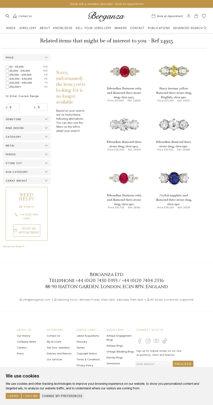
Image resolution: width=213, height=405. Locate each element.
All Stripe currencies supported (172, 299)
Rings (11, 28)
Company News (26, 341)
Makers (121, 28)
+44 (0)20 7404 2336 (143, 281)
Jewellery (27, 28)
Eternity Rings (114, 357)
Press (20, 353)
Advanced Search (13, 246)
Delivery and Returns (59, 353)
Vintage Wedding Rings (120, 351)
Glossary (82, 341)
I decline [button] (30, 396)
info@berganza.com (36, 299)
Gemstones (113, 363)
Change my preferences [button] (62, 396)
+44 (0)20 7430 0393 (97, 281)
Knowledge (63, 28)
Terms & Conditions (88, 359)
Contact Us (53, 335)
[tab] (26, 57)
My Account (54, 341)
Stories (81, 347)
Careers (22, 347)
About (45, 28)
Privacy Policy (85, 365)
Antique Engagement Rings (118, 337)
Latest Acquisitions (88, 335)
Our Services (54, 359)
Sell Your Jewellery (93, 28)
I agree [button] (13, 396)
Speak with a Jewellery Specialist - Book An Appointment (106, 4)
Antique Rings (114, 345)
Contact (137, 28)
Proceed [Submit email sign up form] (183, 364)
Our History (23, 335)
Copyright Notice (87, 353)
